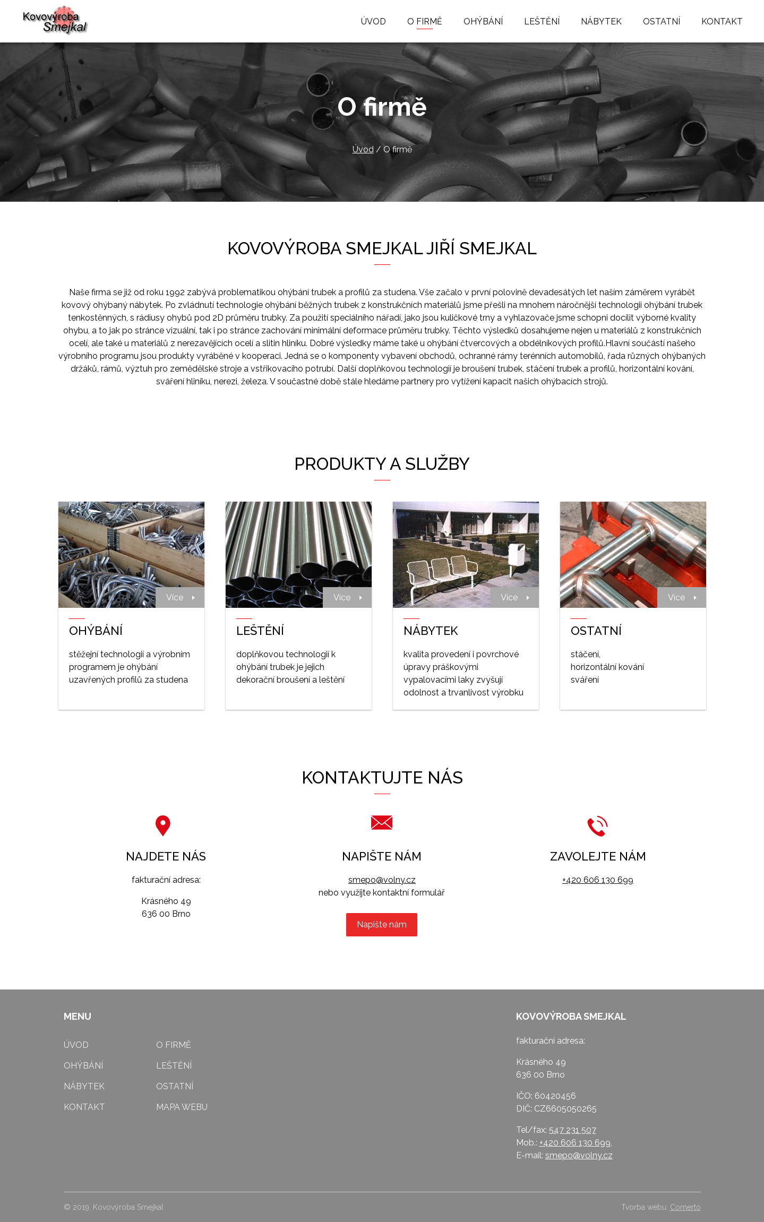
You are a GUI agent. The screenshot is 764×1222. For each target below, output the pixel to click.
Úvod (373, 21)
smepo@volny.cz (382, 880)
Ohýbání (483, 21)
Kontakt (722, 21)
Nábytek (601, 21)
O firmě (424, 21)
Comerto (685, 1207)
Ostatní (661, 21)
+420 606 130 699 (597, 880)
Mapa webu (182, 1107)
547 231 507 (572, 1130)
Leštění (542, 21)
